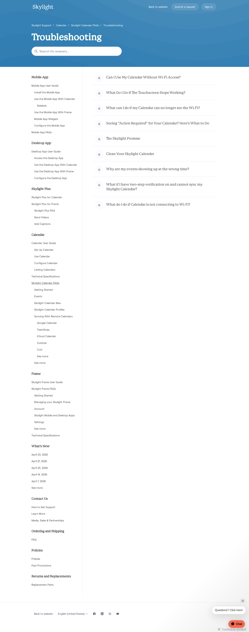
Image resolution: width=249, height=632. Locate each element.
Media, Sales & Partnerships (47, 520)
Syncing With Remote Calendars (53, 316)
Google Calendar (47, 322)
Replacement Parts (42, 584)
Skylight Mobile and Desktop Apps (54, 415)
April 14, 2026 (39, 474)
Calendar (61, 25)
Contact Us (39, 499)
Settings (39, 422)
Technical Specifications (45, 276)
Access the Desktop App (48, 158)
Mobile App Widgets (46, 119)
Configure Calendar (46, 263)
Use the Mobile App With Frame (53, 112)
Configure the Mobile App (49, 125)
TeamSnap (43, 329)
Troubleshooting (113, 25)
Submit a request (185, 6)
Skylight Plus (41, 189)
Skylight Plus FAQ (44, 210)
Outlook (42, 342)
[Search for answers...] (76, 51)
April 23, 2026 (39, 467)
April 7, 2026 (38, 481)
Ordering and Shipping (47, 531)
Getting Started (43, 289)
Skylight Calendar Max (47, 303)
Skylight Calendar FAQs (85, 25)
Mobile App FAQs (41, 132)
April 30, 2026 (39, 454)
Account (39, 408)
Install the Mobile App (47, 92)
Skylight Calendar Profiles (49, 309)
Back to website (158, 6)
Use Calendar (42, 256)
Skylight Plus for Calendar (46, 197)
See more (42, 356)
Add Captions (42, 223)
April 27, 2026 (39, 461)
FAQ (33, 539)
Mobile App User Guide (44, 85)
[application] (235, 624)
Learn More (38, 513)
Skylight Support (41, 25)
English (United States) (73, 613)
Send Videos (41, 217)
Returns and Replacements (51, 576)
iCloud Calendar (46, 336)
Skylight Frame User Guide (47, 382)
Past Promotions (41, 565)
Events (38, 296)
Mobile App (39, 77)
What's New (40, 446)
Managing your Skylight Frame (52, 402)
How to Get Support (43, 507)
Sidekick (42, 105)
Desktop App (41, 143)
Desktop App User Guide (46, 151)
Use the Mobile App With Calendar (54, 98)
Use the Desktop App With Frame (54, 171)
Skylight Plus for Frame (45, 204)
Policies (37, 550)
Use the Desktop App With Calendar (55, 164)
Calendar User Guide (43, 243)
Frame (36, 374)
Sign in (209, 6)
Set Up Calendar (44, 249)
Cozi (39, 349)
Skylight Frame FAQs (43, 388)
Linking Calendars (44, 269)
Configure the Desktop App (50, 178)
